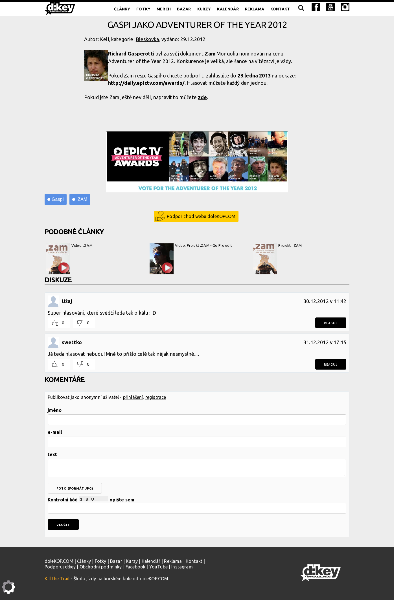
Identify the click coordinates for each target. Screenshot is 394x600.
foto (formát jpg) (74, 488)
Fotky (143, 9)
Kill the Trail (57, 578)
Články (122, 9)
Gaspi (58, 199)
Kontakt (280, 9)
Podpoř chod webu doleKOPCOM (201, 216)
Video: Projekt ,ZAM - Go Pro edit (191, 258)
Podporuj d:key (60, 566)
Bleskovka (147, 39)
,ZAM (81, 199)
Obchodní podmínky (101, 566)
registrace (155, 397)
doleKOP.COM (59, 561)
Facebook (135, 566)
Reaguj (331, 323)
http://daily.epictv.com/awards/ (146, 83)
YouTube (158, 566)
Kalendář (227, 9)
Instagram (181, 566)
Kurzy (204, 9)
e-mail (55, 432)
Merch (164, 9)
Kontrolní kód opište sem (197, 505)
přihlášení (133, 397)
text (52, 454)
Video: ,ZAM (69, 258)
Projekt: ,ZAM (277, 258)
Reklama (254, 9)
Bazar (184, 9)
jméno (55, 410)
